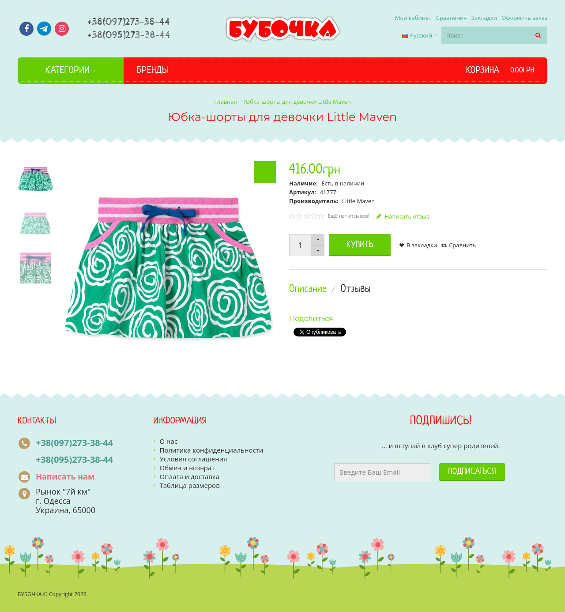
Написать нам (65, 476)
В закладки (422, 245)
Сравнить (462, 245)
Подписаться (472, 471)
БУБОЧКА (30, 594)
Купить (360, 245)
